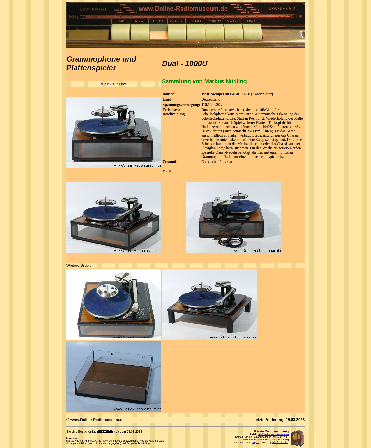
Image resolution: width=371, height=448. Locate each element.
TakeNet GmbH (280, 442)
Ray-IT (255, 442)
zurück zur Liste (113, 84)
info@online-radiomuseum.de (273, 434)
